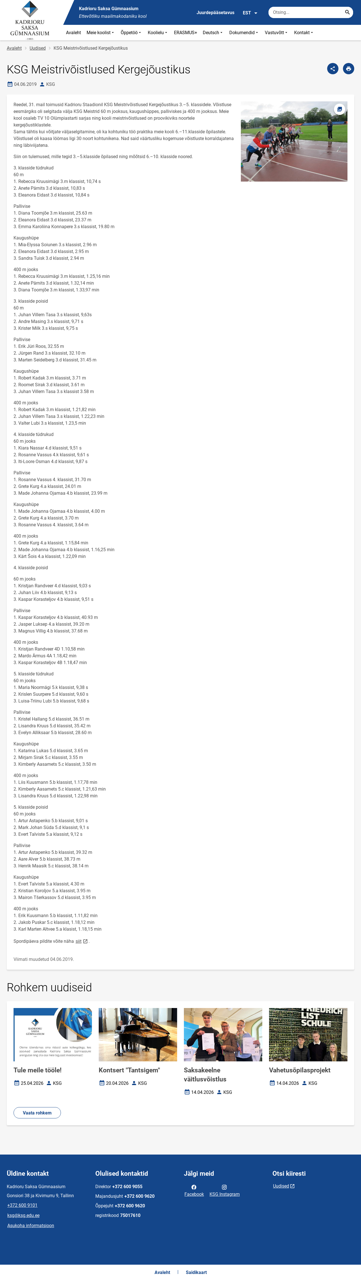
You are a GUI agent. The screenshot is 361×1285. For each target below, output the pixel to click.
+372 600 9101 (22, 1205)
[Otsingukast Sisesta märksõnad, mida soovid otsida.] (310, 12)
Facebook (194, 1190)
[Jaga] (332, 68)
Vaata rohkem (37, 1113)
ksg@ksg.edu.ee (23, 1215)
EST (250, 13)
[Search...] (347, 12)
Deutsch (213, 32)
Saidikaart (196, 1272)
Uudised (38, 48)
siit (82, 941)
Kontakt (304, 32)
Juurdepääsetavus (215, 12)
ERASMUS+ (185, 32)
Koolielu (158, 32)
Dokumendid (244, 32)
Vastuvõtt (277, 32)
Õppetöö (131, 32)
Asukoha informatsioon (30, 1225)
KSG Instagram (225, 1190)
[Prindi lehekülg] (348, 68)
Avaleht (73, 32)
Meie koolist (101, 32)
